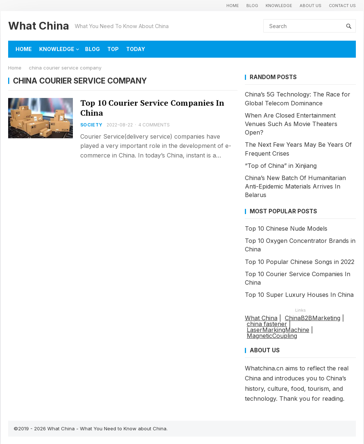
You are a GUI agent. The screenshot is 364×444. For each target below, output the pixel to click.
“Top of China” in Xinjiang (281, 165)
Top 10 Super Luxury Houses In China (299, 294)
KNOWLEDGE (279, 5)
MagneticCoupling (272, 335)
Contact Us (342, 5)
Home (14, 68)
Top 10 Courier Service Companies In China (152, 108)
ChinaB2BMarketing (312, 318)
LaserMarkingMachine (278, 329)
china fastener (267, 324)
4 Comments (154, 125)
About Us (310, 5)
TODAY (135, 49)
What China (38, 25)
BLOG (252, 5)
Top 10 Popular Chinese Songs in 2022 (299, 261)
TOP (113, 49)
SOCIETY (91, 125)
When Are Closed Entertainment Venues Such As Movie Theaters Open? (291, 124)
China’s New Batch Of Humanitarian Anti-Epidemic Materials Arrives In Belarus (295, 186)
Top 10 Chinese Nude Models (286, 228)
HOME (232, 5)
